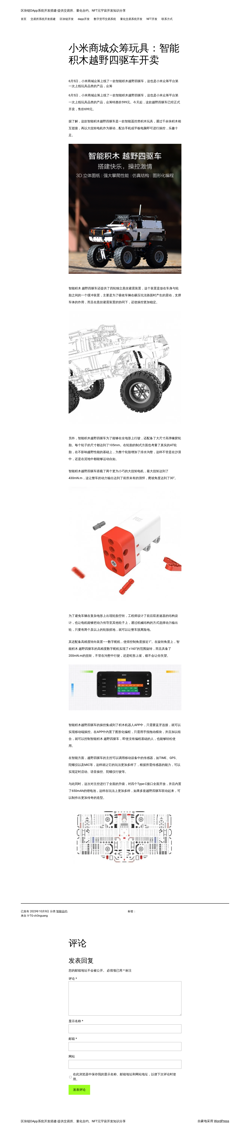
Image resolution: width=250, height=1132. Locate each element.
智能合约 (61, 911)
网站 (72, 1056)
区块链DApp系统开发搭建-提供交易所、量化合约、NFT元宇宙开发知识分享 (73, 10)
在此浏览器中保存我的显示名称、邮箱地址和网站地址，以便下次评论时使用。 (124, 1076)
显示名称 (76, 1021)
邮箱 (73, 1039)
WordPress (221, 1121)
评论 (73, 978)
